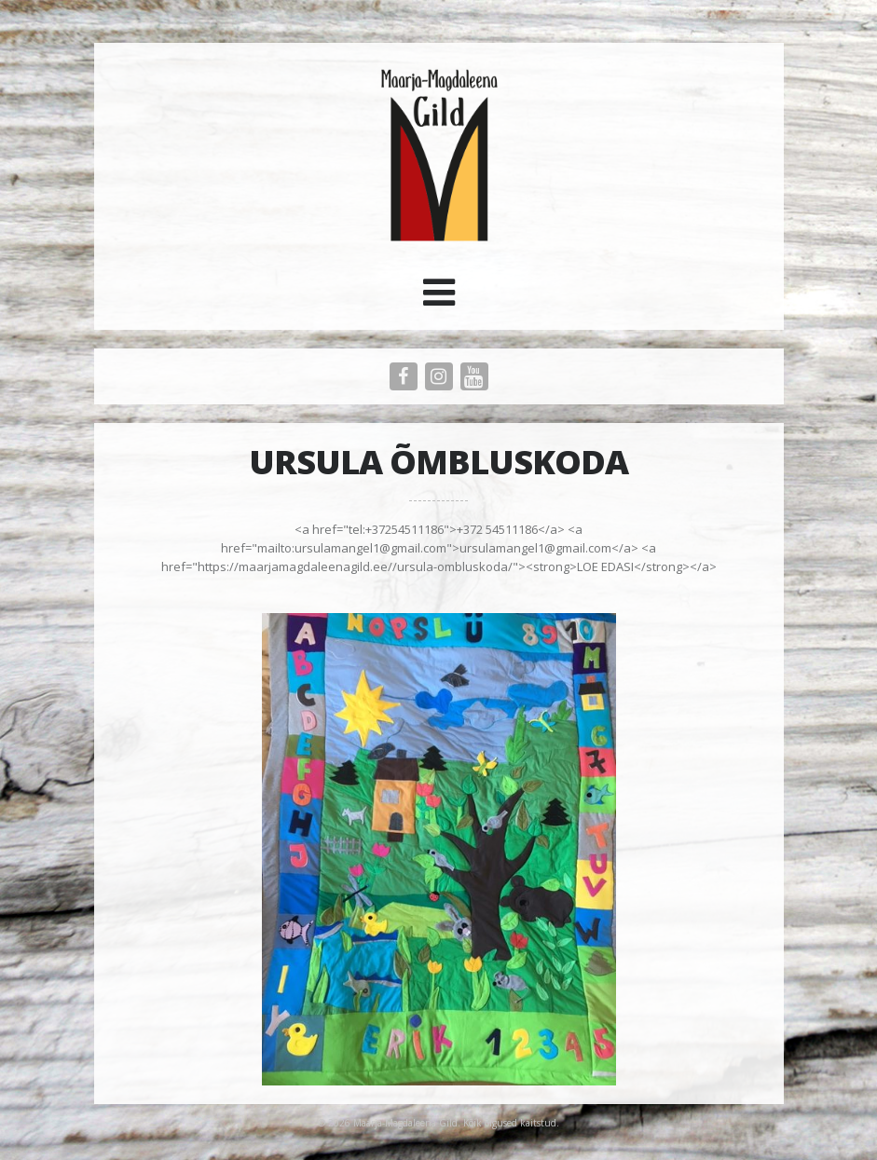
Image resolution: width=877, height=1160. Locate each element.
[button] (439, 299)
